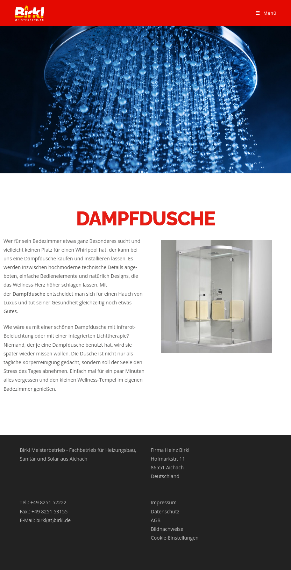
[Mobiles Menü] (266, 13)
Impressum (164, 502)
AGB (156, 520)
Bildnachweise (167, 529)
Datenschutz (165, 511)
